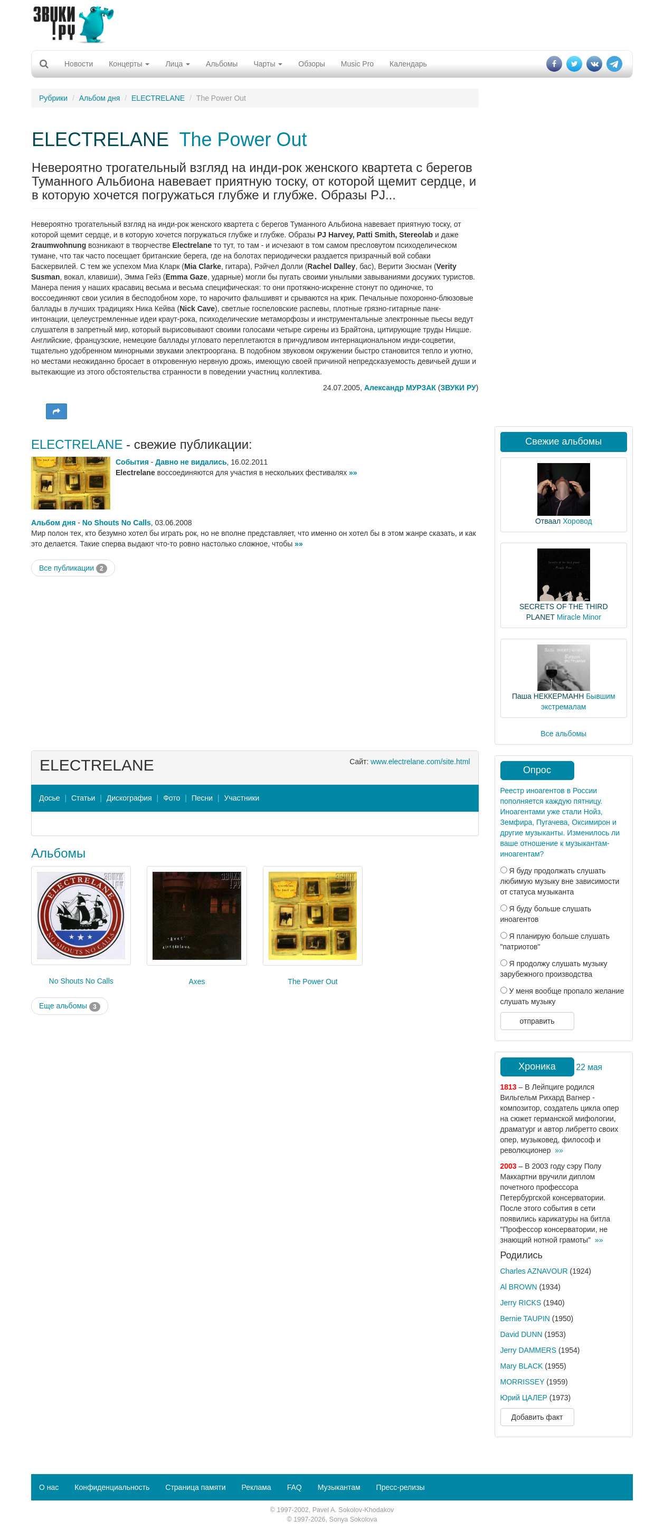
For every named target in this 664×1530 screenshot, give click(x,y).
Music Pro (357, 64)
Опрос (537, 770)
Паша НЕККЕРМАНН (548, 696)
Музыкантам (339, 1487)
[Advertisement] (332, 23)
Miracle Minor (579, 617)
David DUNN (521, 1334)
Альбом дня (99, 98)
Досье (49, 798)
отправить (536, 1021)
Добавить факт (537, 1417)
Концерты (129, 64)
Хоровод (577, 521)
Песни (202, 798)
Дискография (129, 798)
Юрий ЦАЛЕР (523, 1397)
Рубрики (53, 98)
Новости (78, 64)
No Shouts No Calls (116, 522)
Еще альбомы (69, 1006)
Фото (171, 798)
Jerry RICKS (521, 1302)
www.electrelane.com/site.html (420, 761)
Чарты (267, 64)
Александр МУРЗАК (400, 387)
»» (353, 472)
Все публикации (73, 568)
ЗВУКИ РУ (458, 387)
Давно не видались (190, 462)
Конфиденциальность (111, 1487)
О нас (49, 1487)
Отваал (548, 521)
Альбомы (222, 64)
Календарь (408, 64)
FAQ (294, 1487)
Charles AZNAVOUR (534, 1271)
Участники (242, 798)
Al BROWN (518, 1287)
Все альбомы (563, 733)
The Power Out (243, 139)
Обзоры (311, 64)
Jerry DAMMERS (528, 1350)
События (132, 462)
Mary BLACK (521, 1366)
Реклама (256, 1487)
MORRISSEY (522, 1382)
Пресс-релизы (400, 1487)
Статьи (83, 798)
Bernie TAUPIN (525, 1318)
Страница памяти (195, 1487)
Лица (177, 64)
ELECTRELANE (158, 98)
